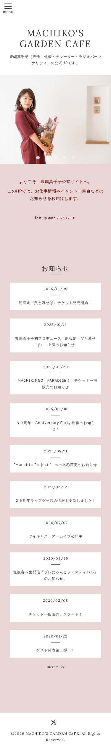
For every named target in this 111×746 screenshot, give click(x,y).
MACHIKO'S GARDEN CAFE (55, 38)
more (55, 666)
